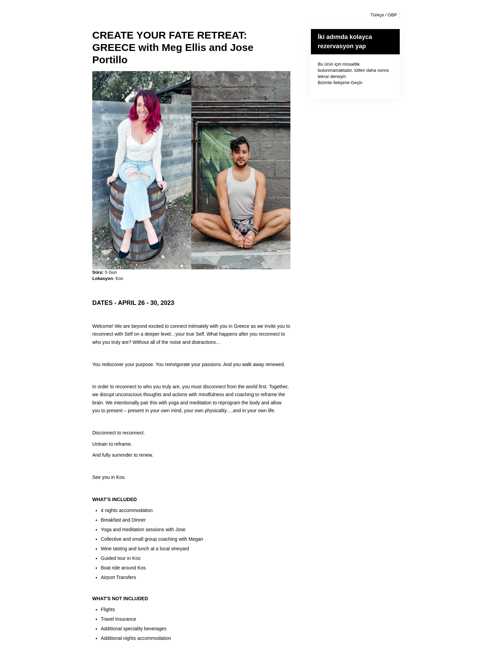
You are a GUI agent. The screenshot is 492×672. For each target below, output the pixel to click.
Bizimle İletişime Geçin (340, 82)
